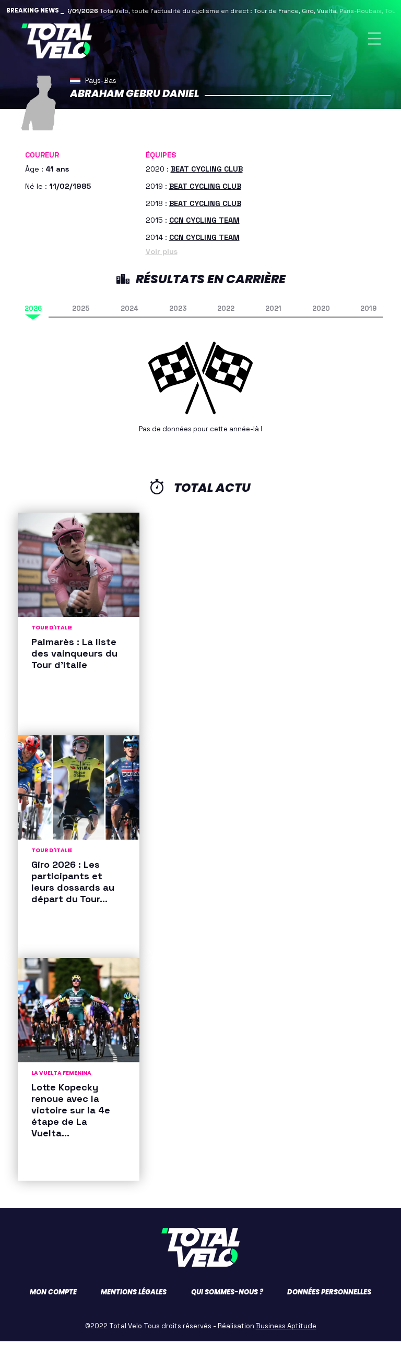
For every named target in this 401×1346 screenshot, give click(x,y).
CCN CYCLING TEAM (204, 225)
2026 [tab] (33, 313)
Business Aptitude (286, 1330)
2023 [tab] (178, 313)
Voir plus (162, 256)
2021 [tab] (273, 313)
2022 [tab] (225, 313)
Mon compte (53, 1297)
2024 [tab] (129, 313)
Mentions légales (134, 1297)
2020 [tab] (321, 313)
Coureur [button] (42, 159)
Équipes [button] (161, 159)
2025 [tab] (81, 313)
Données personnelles (329, 1297)
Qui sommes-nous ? (227, 1297)
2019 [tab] (368, 313)
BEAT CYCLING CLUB (207, 173)
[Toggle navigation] (374, 41)
